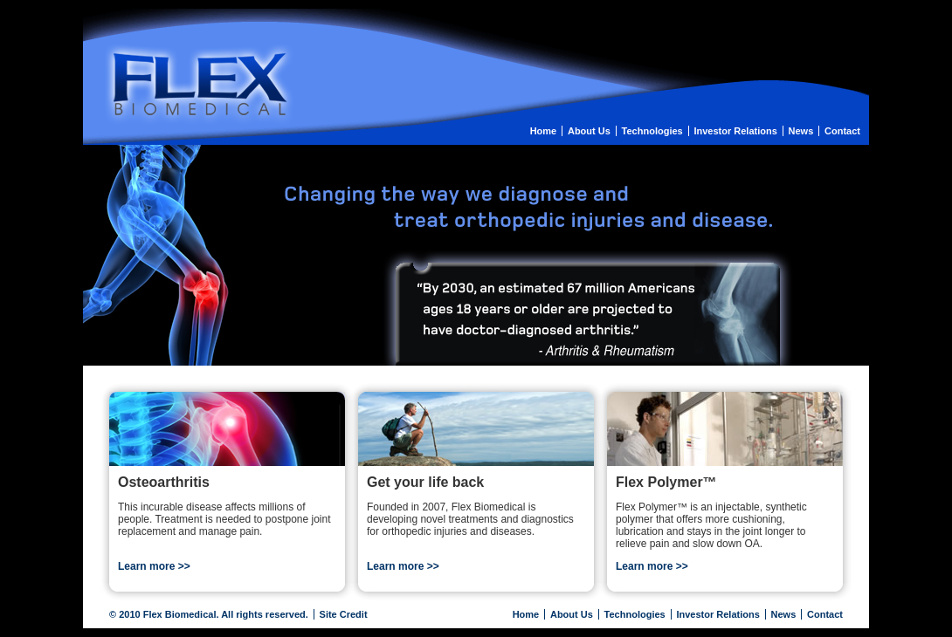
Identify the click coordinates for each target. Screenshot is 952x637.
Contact (842, 131)
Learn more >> (154, 566)
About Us (589, 131)
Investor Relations (734, 131)
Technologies (652, 131)
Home (543, 131)
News (801, 131)
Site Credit (344, 614)
